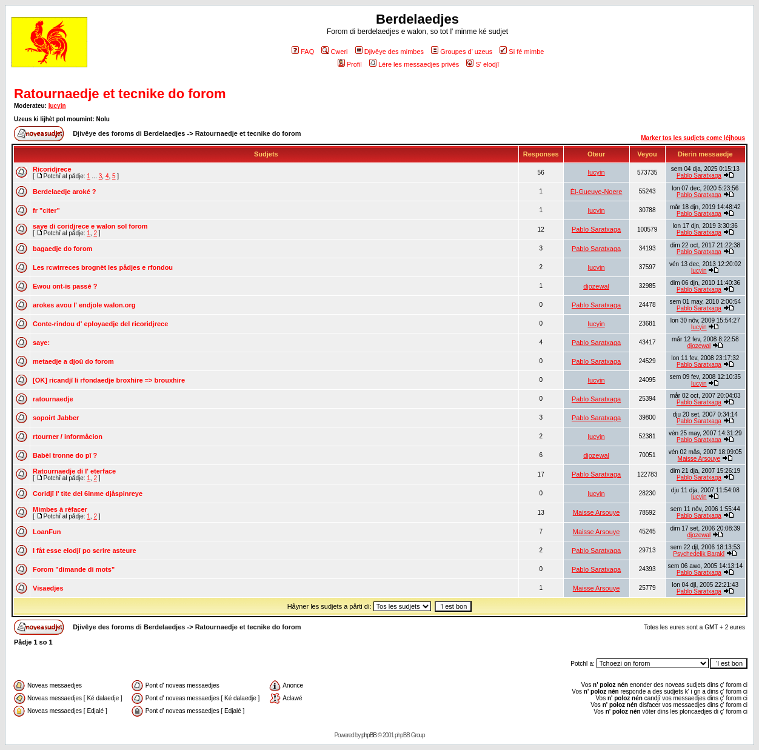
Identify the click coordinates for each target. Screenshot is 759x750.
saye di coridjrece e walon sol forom (90, 226)
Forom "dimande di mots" (74, 569)
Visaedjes (48, 588)
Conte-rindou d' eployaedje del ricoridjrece (100, 323)
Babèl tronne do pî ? (65, 455)
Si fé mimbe (522, 51)
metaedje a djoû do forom (73, 361)
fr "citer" (46, 210)
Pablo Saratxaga (699, 175)
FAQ (303, 51)
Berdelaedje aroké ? (64, 191)
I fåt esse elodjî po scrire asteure (84, 550)
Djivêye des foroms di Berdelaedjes (129, 133)
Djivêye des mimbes (389, 51)
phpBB (368, 735)
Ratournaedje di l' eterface (74, 471)
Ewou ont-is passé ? (65, 286)
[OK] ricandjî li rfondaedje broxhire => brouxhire (109, 380)
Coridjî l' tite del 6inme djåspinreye (87, 493)
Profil (350, 64)
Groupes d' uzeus (461, 51)
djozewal (596, 286)
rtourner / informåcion (67, 436)
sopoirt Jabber (56, 417)
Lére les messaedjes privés (414, 64)
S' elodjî (482, 64)
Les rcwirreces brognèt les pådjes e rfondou (103, 267)
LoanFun (47, 531)
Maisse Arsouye (699, 458)
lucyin (57, 105)
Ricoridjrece (52, 169)
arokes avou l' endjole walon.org (84, 305)
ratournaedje (53, 399)
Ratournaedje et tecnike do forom (120, 93)
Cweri (334, 51)
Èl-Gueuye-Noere (596, 191)
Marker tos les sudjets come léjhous (693, 138)
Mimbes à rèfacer (60, 509)
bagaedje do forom (62, 248)
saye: (41, 342)
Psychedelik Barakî (698, 554)
